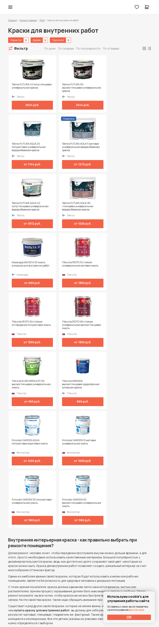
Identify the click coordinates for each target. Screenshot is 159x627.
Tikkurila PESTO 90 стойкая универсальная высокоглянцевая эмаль (61, 206)
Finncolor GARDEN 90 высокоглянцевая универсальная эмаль (133, 266)
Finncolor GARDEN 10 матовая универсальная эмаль (60, 266)
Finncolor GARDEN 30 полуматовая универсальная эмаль (97, 266)
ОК (129, 617)
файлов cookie (136, 610)
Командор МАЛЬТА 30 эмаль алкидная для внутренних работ (96, 147)
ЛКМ (42, 20)
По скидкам (66, 48)
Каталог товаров (28, 20)
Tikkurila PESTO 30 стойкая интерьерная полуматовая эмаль (23, 206)
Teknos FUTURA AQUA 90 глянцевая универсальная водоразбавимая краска (61, 147)
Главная (12, 20)
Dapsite (90, 614)
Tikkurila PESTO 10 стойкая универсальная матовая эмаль (133, 147)
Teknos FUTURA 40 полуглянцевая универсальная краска (24, 88)
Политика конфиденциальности (132, 570)
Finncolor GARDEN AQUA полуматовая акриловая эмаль (25, 266)
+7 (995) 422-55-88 (25, 570)
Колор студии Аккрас (79, 7)
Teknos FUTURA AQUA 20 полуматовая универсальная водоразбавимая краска (97, 88)
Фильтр (21, 48)
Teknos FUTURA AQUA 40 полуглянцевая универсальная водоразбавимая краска (25, 147)
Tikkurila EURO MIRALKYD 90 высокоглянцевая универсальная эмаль (97, 206)
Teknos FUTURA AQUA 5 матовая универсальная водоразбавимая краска (133, 88)
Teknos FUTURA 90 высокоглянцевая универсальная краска (60, 88)
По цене (50, 48)
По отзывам (111, 48)
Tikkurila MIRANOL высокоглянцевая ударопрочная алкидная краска (130, 206)
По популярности (88, 48)
